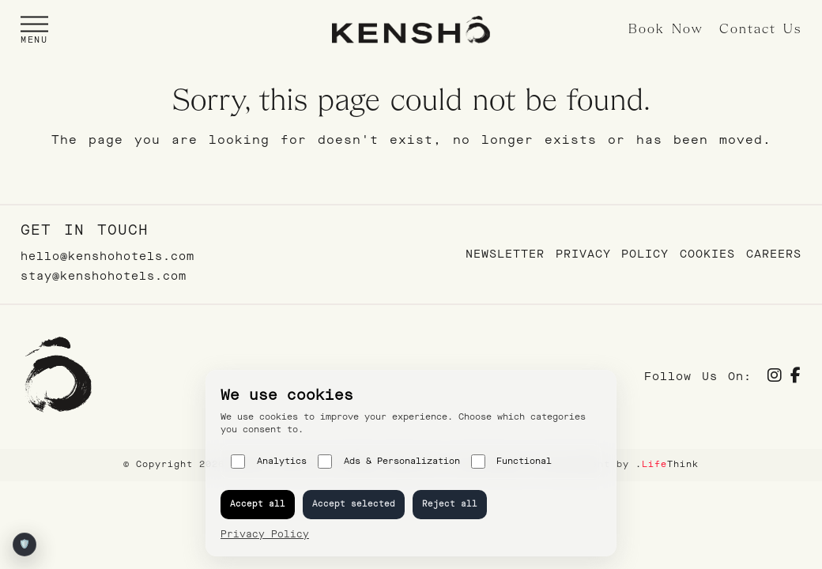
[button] (34, 29)
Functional (511, 461)
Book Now (665, 29)
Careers (773, 254)
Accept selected (353, 504)
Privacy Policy (612, 254)
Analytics (269, 461)
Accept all (257, 504)
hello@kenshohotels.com (107, 256)
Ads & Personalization (389, 461)
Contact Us (760, 29)
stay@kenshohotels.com (104, 276)
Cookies (707, 254)
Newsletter (505, 254)
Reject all (449, 504)
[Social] (774, 377)
